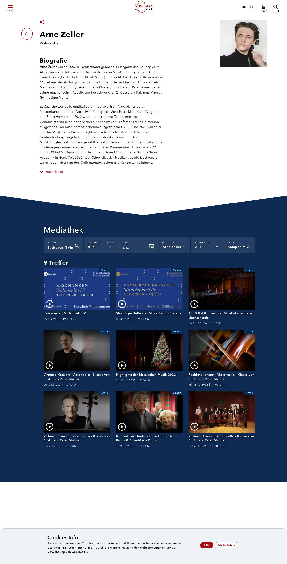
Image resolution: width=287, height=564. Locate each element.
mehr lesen (54, 171)
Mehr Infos (226, 545)
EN (252, 7)
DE (244, 7)
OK (206, 545)
